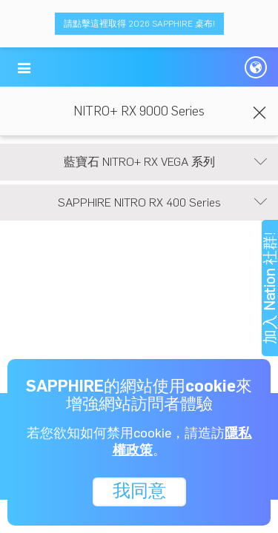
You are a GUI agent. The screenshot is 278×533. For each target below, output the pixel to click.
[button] (24, 68)
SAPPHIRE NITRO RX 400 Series (163, 202)
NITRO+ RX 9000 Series (139, 111)
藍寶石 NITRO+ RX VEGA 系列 (166, 162)
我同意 (139, 490)
